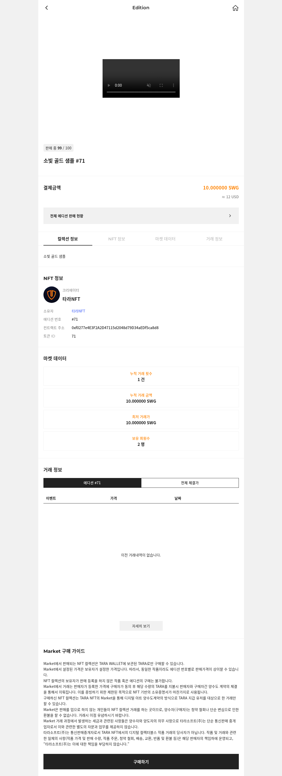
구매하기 (141, 762)
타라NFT (78, 310)
